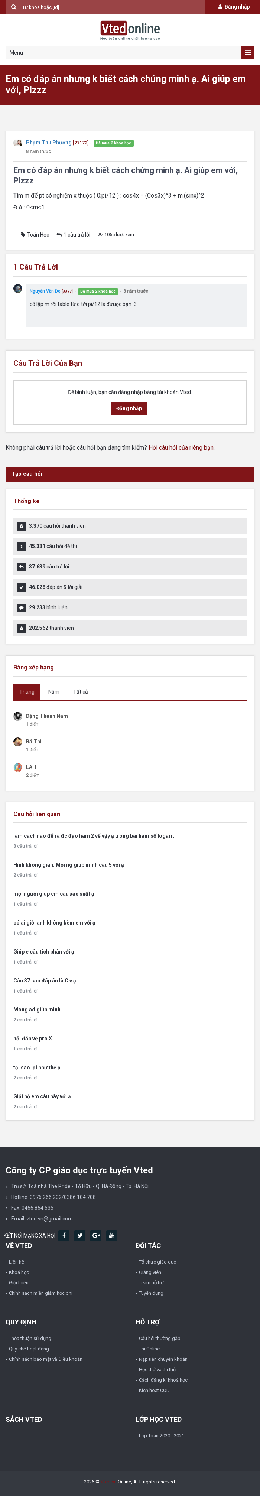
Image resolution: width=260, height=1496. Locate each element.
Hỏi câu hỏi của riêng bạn (181, 447)
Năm (53, 692)
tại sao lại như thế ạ (37, 1067)
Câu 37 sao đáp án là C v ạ (44, 981)
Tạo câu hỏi (27, 473)
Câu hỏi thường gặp (160, 1338)
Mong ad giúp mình (37, 1010)
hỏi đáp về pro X (32, 1039)
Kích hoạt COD (154, 1390)
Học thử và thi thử (157, 1369)
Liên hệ (16, 1262)
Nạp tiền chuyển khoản (163, 1359)
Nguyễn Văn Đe (45, 291)
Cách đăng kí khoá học (163, 1380)
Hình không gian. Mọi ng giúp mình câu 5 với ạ (68, 865)
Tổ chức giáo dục (157, 1262)
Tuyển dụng (151, 1293)
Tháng (27, 692)
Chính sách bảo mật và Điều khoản (45, 1359)
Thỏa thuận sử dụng (30, 1338)
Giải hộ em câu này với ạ (42, 1096)
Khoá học (19, 1272)
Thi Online (149, 1349)
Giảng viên (150, 1272)
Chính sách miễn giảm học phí (40, 1293)
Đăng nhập (233, 7)
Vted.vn (109, 1481)
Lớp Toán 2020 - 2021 (161, 1435)
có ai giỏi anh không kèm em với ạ (54, 923)
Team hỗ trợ (151, 1282)
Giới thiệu (19, 1282)
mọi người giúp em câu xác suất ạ (53, 894)
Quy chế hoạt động (29, 1349)
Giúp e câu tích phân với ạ (43, 952)
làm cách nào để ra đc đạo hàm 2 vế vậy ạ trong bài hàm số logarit (93, 836)
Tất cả (80, 692)
